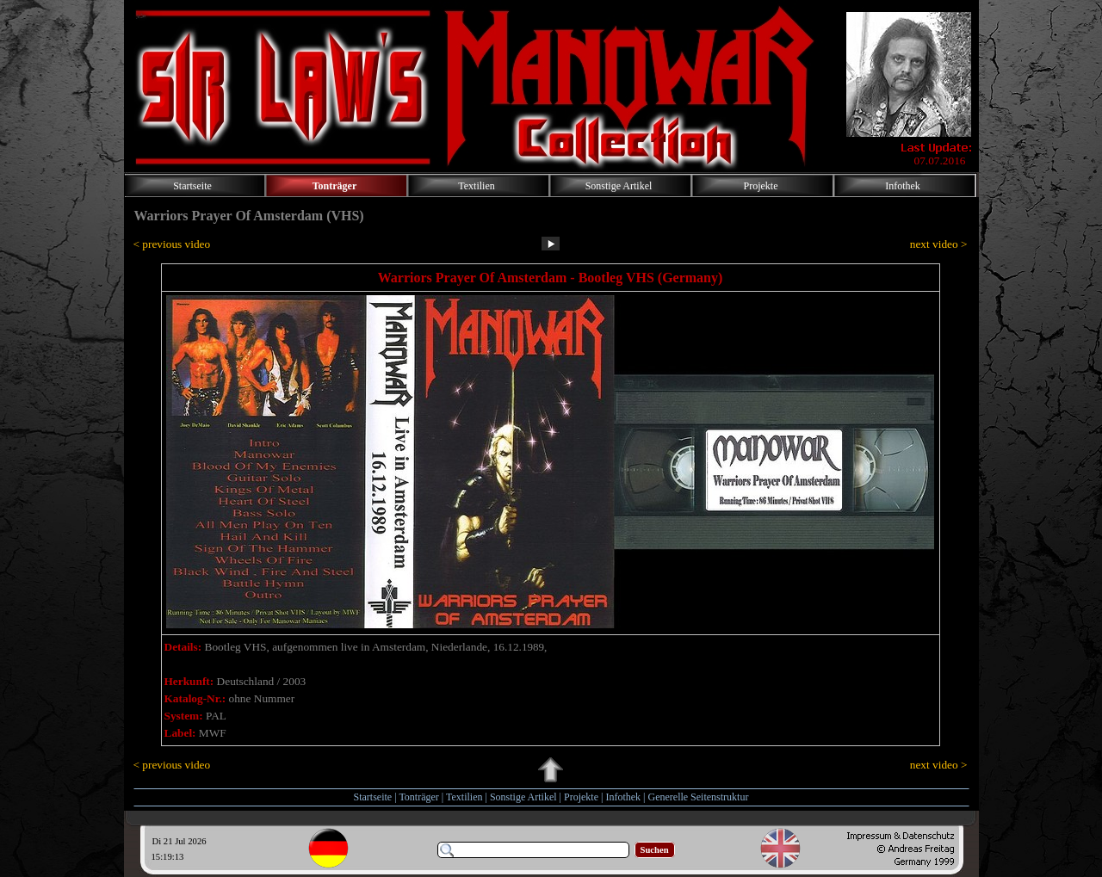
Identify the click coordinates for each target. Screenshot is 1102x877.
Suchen (655, 850)
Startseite (373, 797)
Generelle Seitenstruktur (697, 797)
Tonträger (418, 797)
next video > (939, 244)
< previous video (172, 244)
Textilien (464, 797)
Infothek (623, 797)
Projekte (581, 797)
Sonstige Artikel (523, 797)
